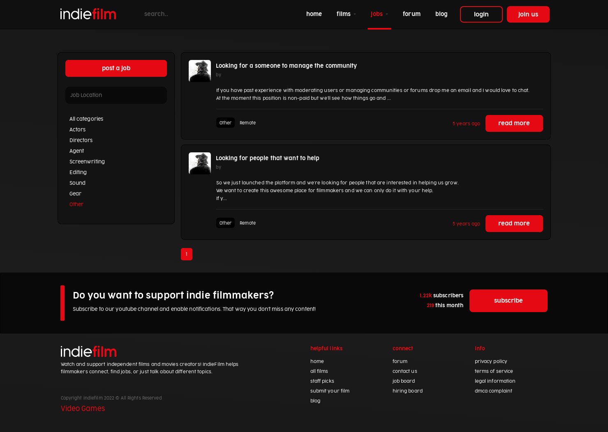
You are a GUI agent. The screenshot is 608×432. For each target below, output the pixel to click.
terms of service (494, 371)
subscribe (509, 301)
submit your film (330, 391)
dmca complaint (494, 391)
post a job (116, 68)
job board (404, 381)
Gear (75, 193)
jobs (377, 14)
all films (319, 371)
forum (412, 14)
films (344, 14)
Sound (77, 183)
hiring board (408, 391)
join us (528, 14)
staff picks (322, 381)
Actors (77, 129)
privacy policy (491, 361)
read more (514, 123)
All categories (86, 119)
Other (76, 204)
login (481, 14)
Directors (81, 140)
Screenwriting (87, 161)
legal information (495, 381)
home (315, 13)
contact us (405, 371)
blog (441, 14)
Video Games (83, 409)
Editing (78, 172)
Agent (76, 151)
